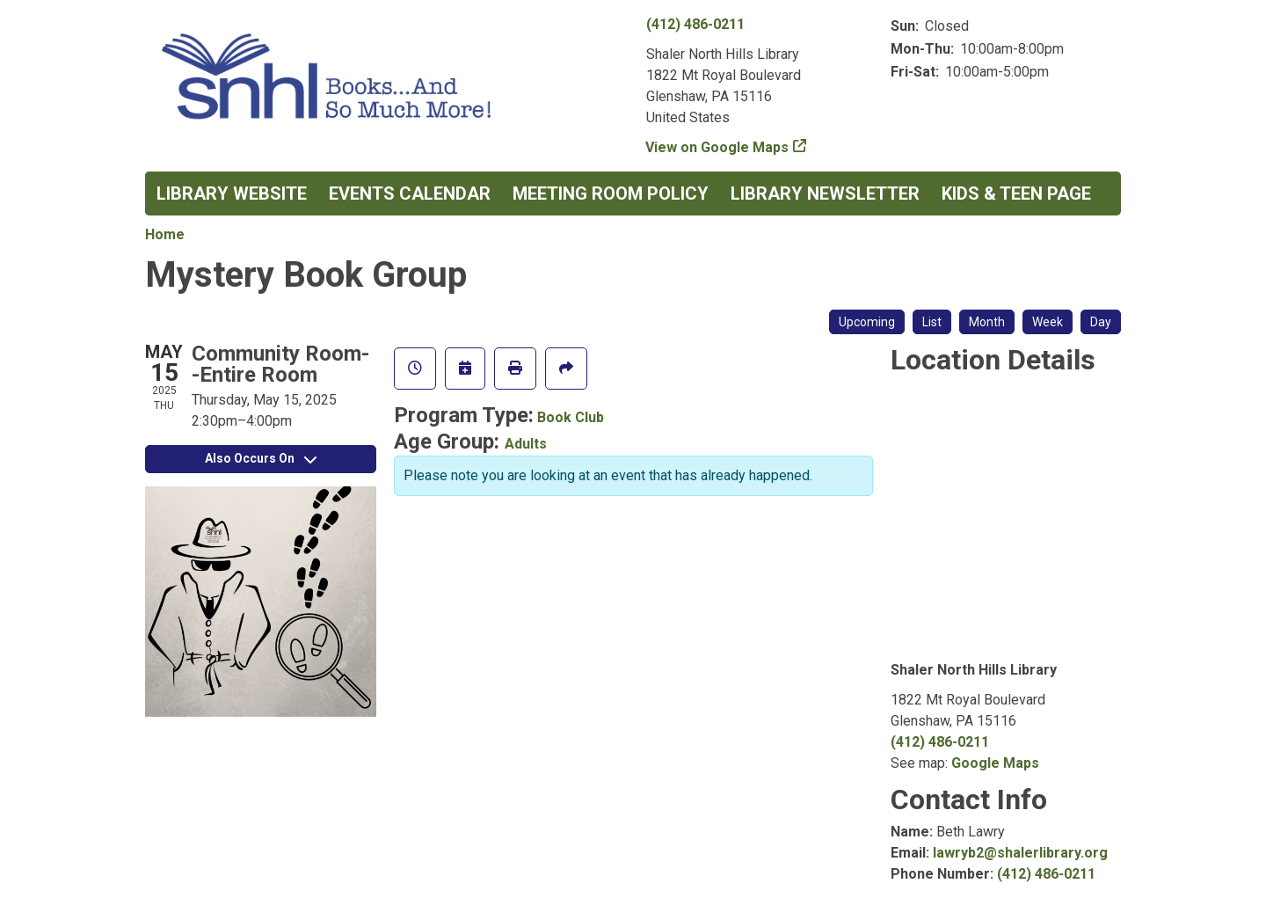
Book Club (570, 417)
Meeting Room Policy (611, 193)
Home (165, 234)
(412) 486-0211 (695, 24)
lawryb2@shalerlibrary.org (1020, 852)
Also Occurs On (260, 458)
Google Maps (995, 763)
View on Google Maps (717, 147)
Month (987, 322)
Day (1100, 322)
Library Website (231, 193)
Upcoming (867, 322)
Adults (526, 443)
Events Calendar (410, 193)
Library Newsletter (825, 193)
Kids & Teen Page (1016, 193)
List (932, 322)
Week (1047, 322)
